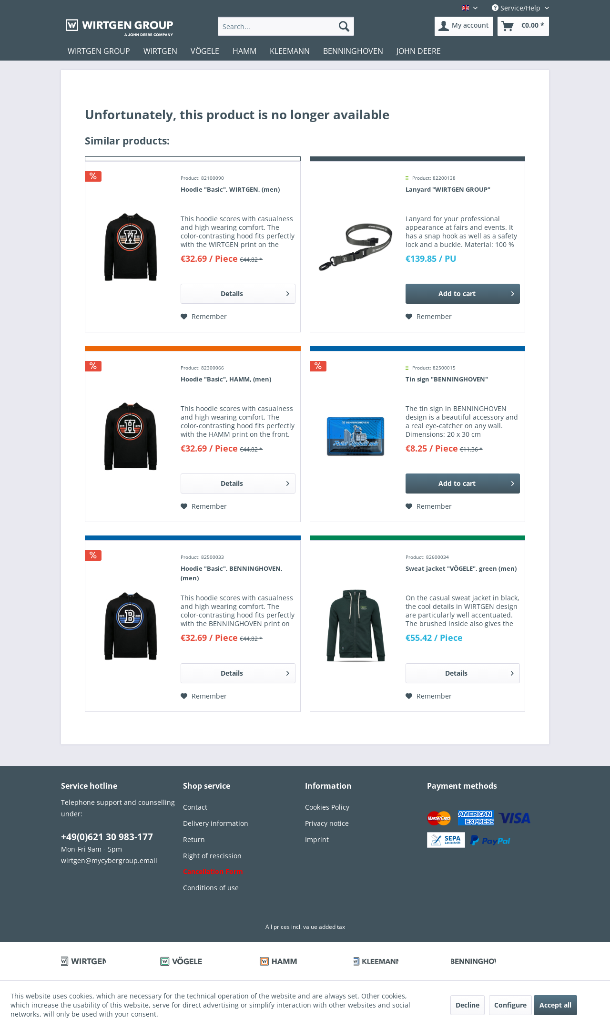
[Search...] (286, 26)
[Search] (344, 26)
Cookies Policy (327, 807)
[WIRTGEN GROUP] (99, 51)
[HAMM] (244, 51)
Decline (467, 1004)
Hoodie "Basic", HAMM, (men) (226, 379)
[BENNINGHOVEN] (353, 51)
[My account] (464, 26)
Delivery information (215, 823)
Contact (195, 807)
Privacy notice (327, 823)
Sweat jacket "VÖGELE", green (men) (461, 568)
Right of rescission (212, 855)
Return (194, 839)
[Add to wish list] (204, 316)
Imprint (317, 839)
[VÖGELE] (205, 51)
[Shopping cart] (523, 26)
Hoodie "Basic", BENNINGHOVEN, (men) (232, 573)
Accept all (555, 1004)
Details (255, 292)
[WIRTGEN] (160, 51)
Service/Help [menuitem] (517, 7)
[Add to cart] (463, 294)
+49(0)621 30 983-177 (107, 837)
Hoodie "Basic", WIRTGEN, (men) (230, 189)
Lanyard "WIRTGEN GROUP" (448, 189)
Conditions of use (211, 887)
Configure (510, 1004)
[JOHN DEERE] (418, 51)
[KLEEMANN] (289, 51)
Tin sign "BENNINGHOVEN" (447, 379)
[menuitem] (286, 26)
